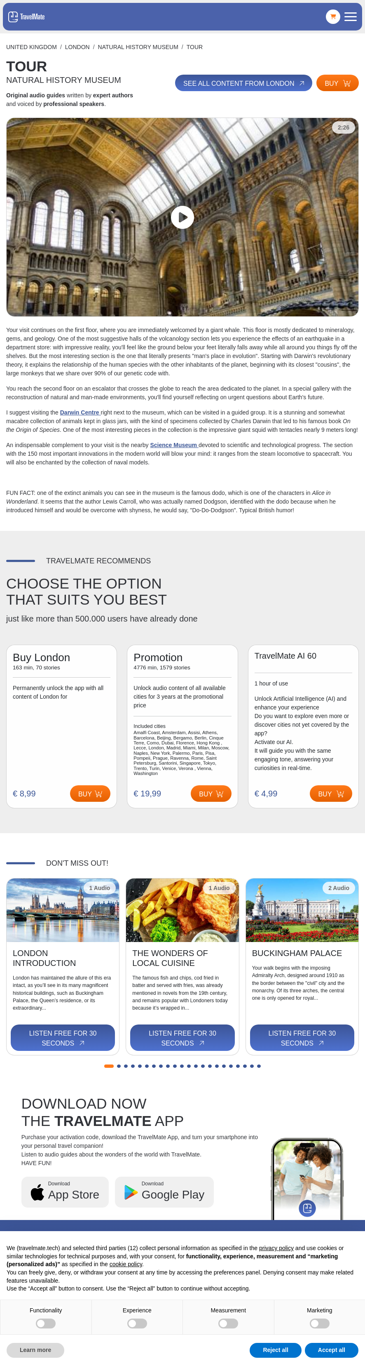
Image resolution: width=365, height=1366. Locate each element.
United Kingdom (31, 47)
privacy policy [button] (276, 1248)
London (77, 47)
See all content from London (244, 83)
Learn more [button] (35, 1350)
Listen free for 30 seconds (63, 1038)
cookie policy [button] (126, 1264)
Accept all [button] (331, 1350)
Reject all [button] (275, 1350)
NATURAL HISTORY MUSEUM (138, 47)
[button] (109, 1066)
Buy (338, 83)
